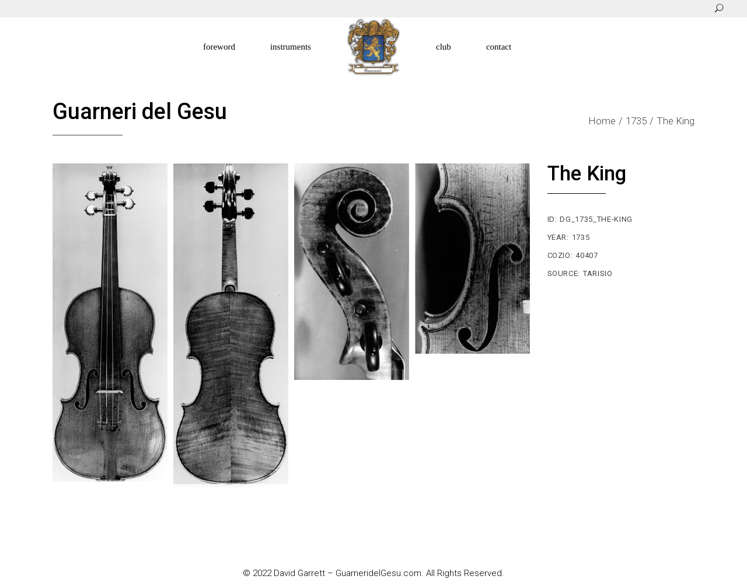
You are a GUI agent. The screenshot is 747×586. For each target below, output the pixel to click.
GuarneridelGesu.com (378, 573)
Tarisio (598, 273)
